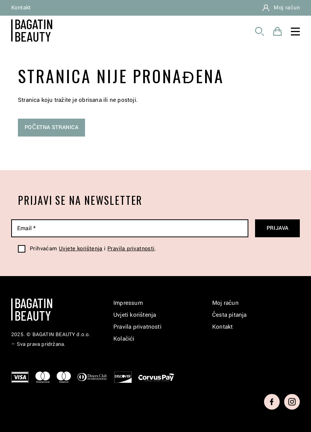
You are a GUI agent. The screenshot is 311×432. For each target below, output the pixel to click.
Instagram (292, 402)
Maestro (64, 377)
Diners (92, 377)
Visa (20, 377)
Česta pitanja (229, 315)
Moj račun (287, 8)
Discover (123, 377)
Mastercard (42, 377)
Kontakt (21, 8)
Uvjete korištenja (81, 249)
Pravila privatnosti (131, 249)
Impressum (128, 303)
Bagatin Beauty (31, 30)
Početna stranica (51, 127)
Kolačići (124, 339)
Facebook (272, 402)
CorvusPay (156, 377)
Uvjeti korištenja (134, 315)
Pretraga (259, 31)
